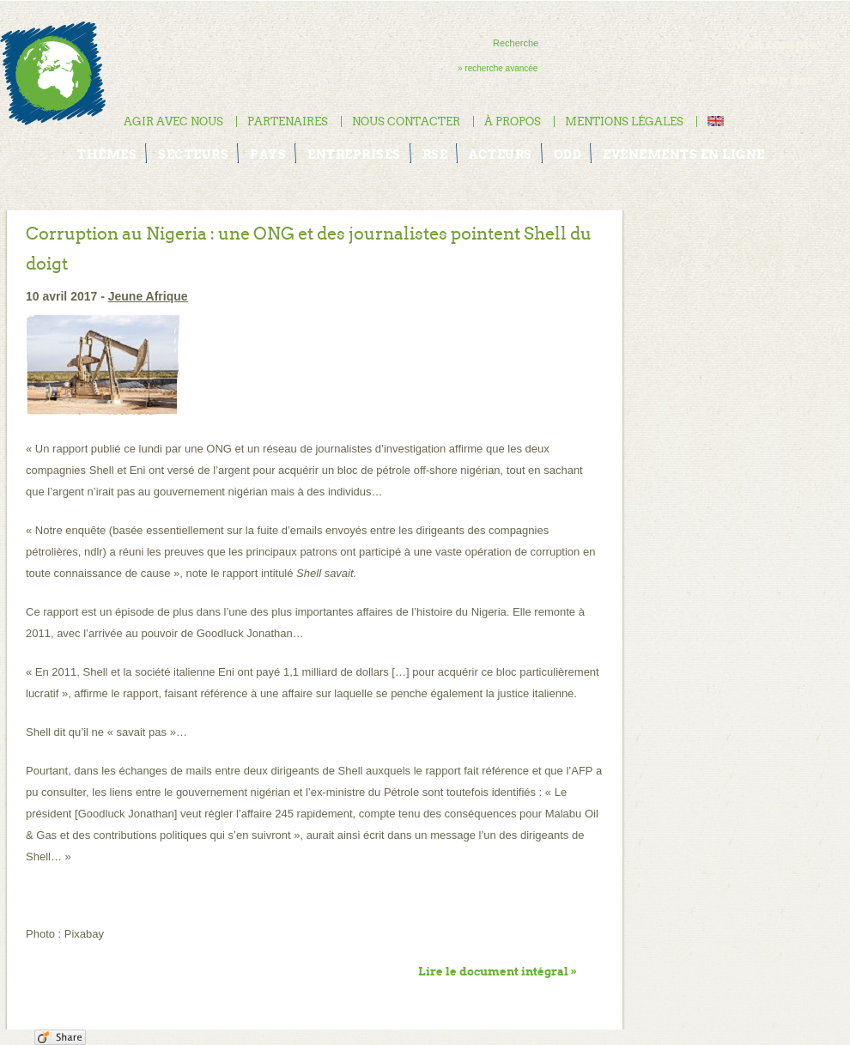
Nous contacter (406, 121)
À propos (512, 121)
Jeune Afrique (148, 296)
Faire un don (774, 79)
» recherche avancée (497, 68)
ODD (568, 154)
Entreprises (354, 154)
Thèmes (107, 154)
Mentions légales (624, 121)
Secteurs (193, 154)
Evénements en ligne (684, 154)
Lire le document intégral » (497, 971)
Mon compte (774, 44)
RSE (435, 154)
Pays (268, 154)
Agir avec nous (173, 121)
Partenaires (287, 121)
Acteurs (500, 154)
